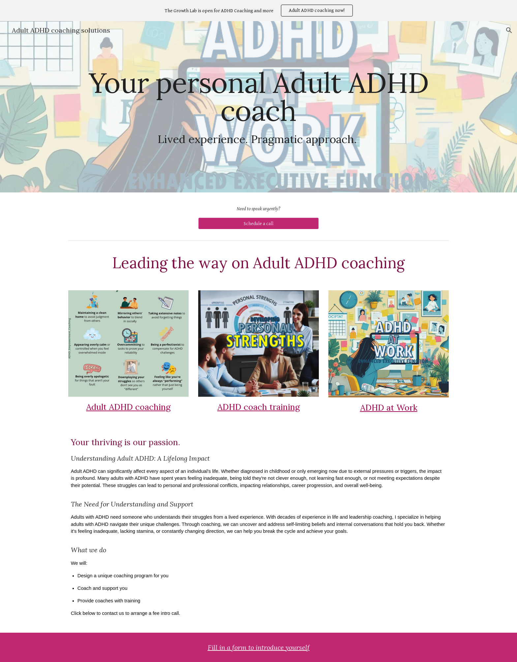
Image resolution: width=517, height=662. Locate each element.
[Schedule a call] (258, 223)
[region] (258, 10)
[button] (509, 30)
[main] (258, 107)
